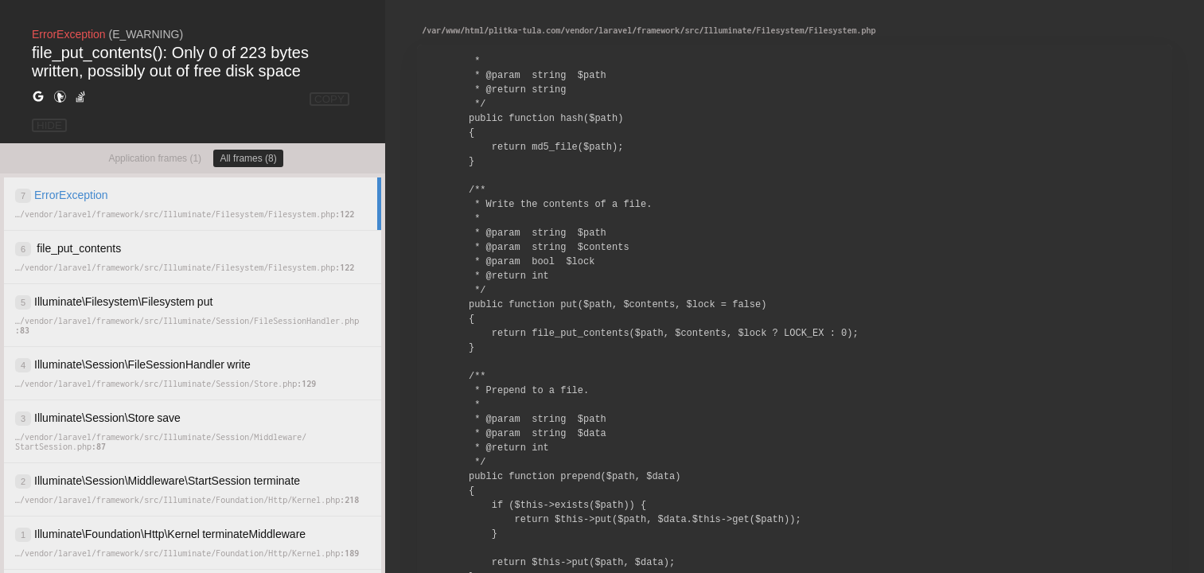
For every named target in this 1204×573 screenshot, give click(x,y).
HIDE (49, 125)
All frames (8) (248, 158)
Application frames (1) (154, 158)
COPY (329, 99)
